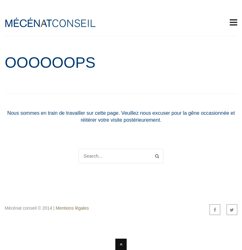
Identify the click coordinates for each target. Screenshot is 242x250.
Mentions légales (72, 208)
